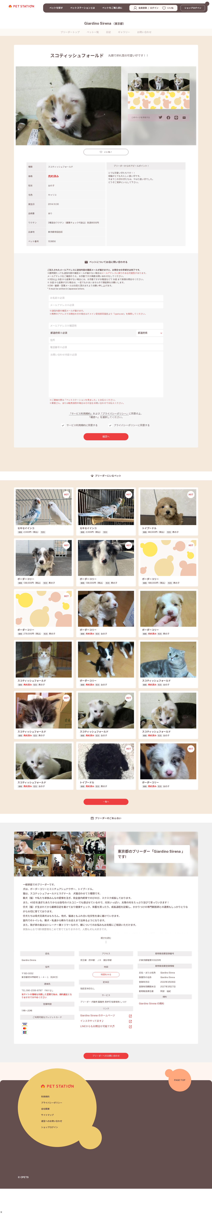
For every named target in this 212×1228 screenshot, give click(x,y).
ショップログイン (192, 8)
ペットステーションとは (82, 8)
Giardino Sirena (104, 23)
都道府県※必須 (58, 333)
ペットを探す (56, 8)
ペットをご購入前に (112, 8)
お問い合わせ (144, 32)
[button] (1, 1212)
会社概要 (45, 1148)
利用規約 (45, 1135)
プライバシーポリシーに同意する (132, 425)
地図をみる (106, 1014)
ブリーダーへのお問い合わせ (106, 1095)
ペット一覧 (93, 32)
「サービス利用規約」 (81, 413)
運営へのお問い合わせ (52, 1160)
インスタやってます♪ (92, 1060)
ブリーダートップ (70, 32)
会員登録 (142, 8)
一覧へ (106, 841)
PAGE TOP (179, 1119)
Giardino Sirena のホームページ (97, 1054)
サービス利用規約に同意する (82, 425)
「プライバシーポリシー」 (114, 413)
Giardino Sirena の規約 (151, 1043)
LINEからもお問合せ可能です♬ (97, 1065)
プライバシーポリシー (52, 1141)
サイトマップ (48, 1154)
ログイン (154, 8)
